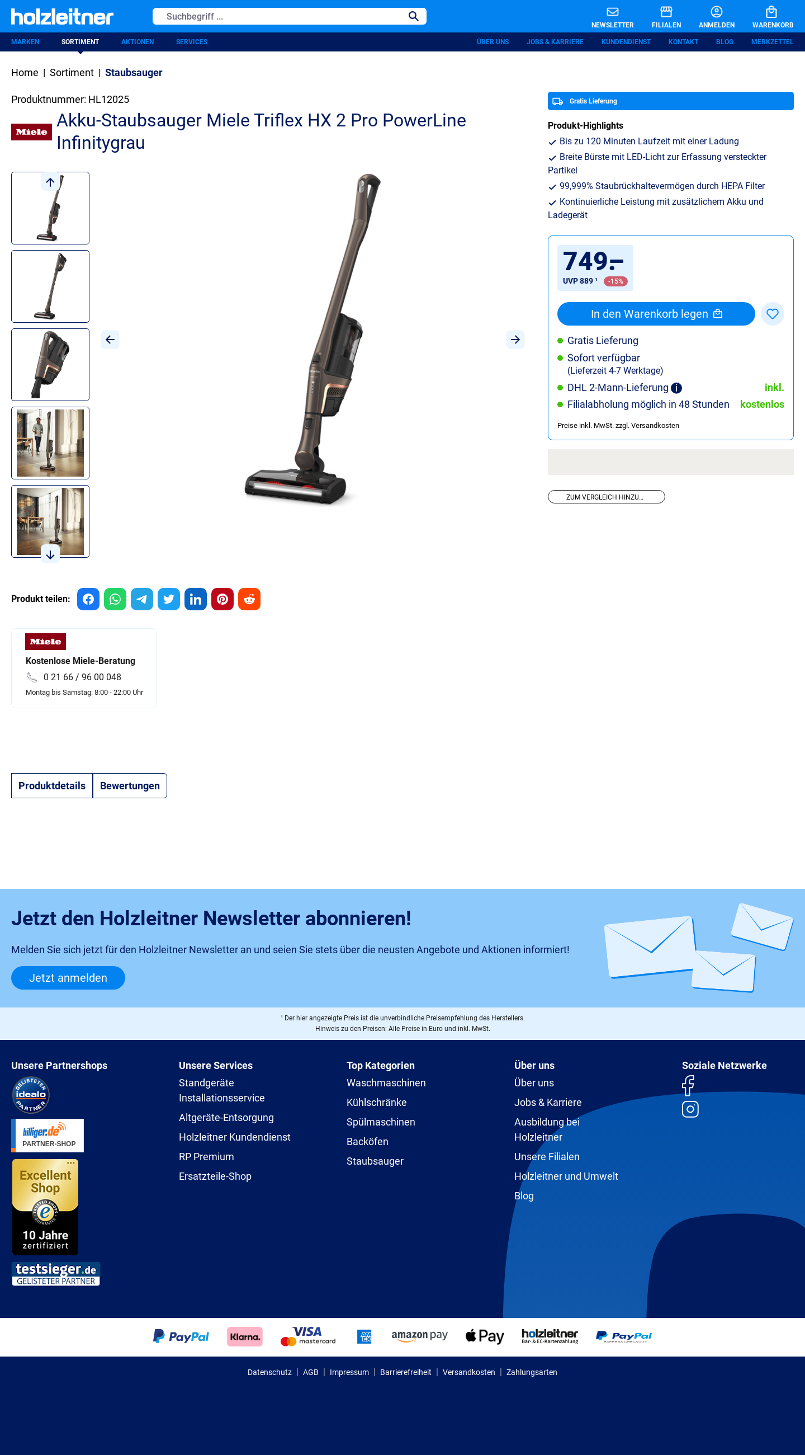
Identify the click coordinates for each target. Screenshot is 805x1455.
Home (25, 72)
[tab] (52, 786)
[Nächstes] (515, 339)
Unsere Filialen (547, 1156)
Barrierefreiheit (406, 1372)
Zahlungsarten (531, 1372)
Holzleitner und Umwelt (566, 1176)
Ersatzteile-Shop (215, 1176)
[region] (268, 367)
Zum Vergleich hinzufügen (613, 497)
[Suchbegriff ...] (277, 16)
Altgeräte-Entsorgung (226, 1117)
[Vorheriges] (110, 339)
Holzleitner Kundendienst (235, 1137)
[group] (88, 599)
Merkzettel (772, 42)
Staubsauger (375, 1161)
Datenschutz (270, 1372)
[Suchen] (414, 16)
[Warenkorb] (764, 16)
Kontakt (683, 42)
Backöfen (368, 1141)
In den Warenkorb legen (656, 314)
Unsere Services (216, 1065)
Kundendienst (626, 42)
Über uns (493, 42)
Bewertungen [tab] (130, 786)
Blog (724, 42)
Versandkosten (469, 1372)
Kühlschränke (377, 1102)
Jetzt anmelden (68, 978)
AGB (311, 1372)
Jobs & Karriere (555, 42)
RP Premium (206, 1156)
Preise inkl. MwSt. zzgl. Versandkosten (618, 425)
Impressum (349, 1372)
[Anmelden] (708, 16)
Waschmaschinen (386, 1083)
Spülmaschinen (381, 1122)
